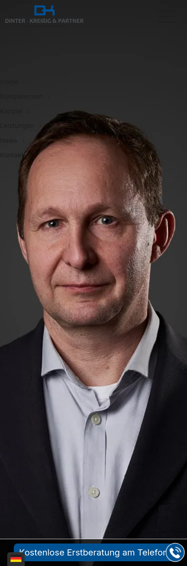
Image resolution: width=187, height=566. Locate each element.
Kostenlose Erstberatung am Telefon (93, 552)
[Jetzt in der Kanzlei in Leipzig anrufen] (175, 552)
